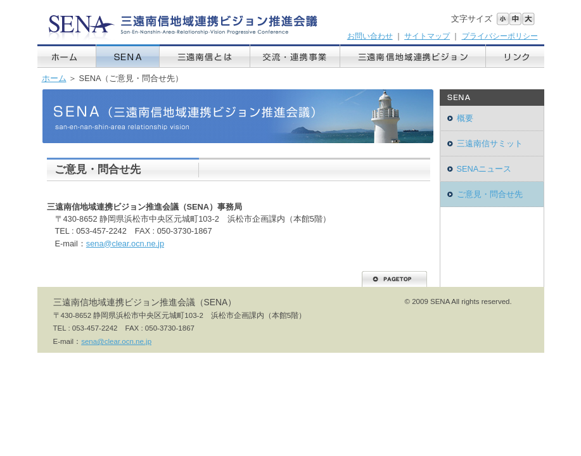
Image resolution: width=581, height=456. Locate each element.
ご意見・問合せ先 (490, 194)
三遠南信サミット (490, 143)
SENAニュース (484, 169)
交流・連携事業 (295, 56)
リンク (515, 56)
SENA (128, 56)
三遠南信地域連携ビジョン (413, 56)
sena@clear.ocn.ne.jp (125, 243)
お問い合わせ (370, 36)
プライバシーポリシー (500, 36)
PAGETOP (394, 279)
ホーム (66, 56)
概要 (465, 118)
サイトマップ (427, 36)
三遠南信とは (205, 56)
